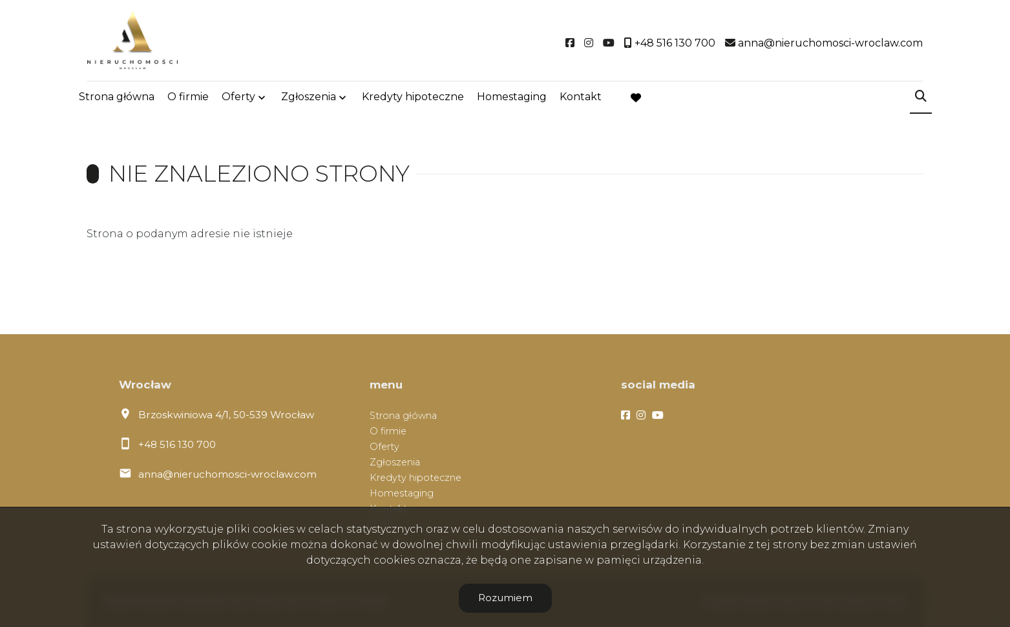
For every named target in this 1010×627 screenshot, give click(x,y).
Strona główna (116, 98)
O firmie (188, 98)
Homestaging (512, 98)
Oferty (238, 98)
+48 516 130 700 (177, 444)
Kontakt (581, 98)
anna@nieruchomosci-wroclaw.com (227, 474)
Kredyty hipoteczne (413, 98)
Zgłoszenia (308, 98)
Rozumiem (505, 597)
